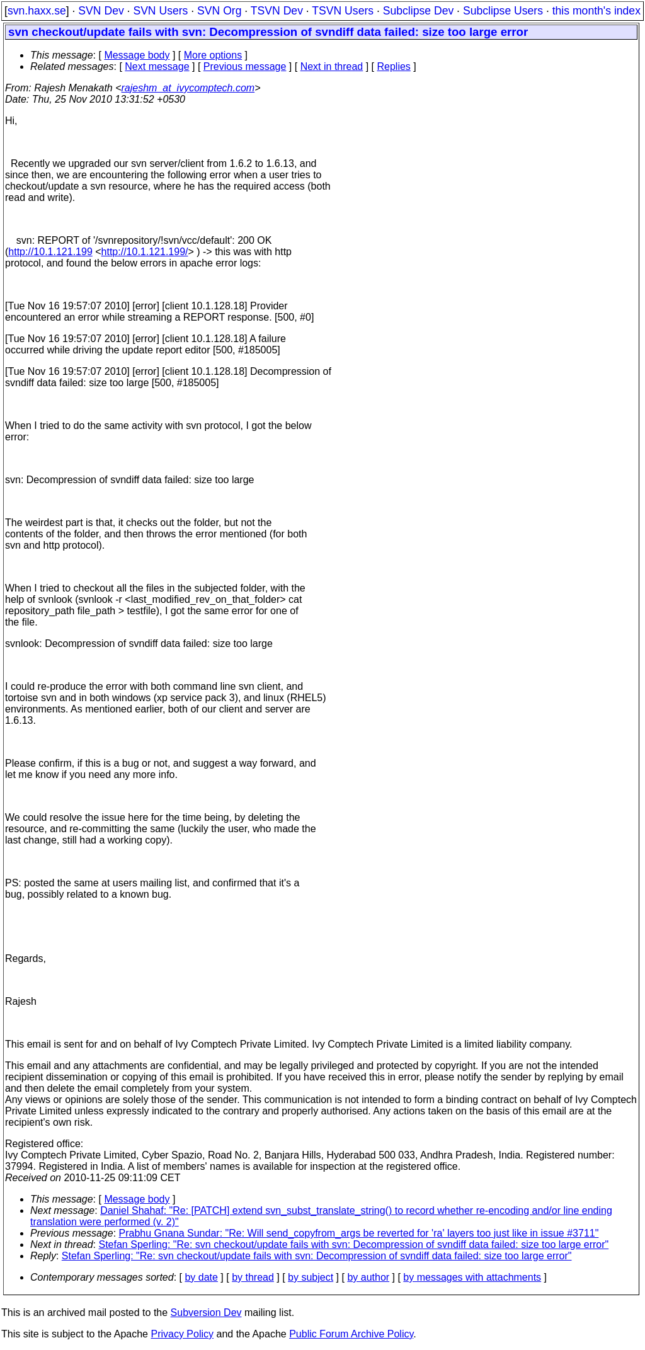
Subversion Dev (206, 1312)
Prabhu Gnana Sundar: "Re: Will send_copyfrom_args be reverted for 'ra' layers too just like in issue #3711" (359, 1233)
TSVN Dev (277, 10)
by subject (310, 1277)
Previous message (245, 66)
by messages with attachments (472, 1277)
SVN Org (219, 10)
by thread (253, 1277)
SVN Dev (100, 10)
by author (368, 1277)
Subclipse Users (503, 10)
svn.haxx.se (37, 10)
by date (201, 1277)
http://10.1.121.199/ (144, 251)
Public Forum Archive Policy (351, 1334)
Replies (394, 66)
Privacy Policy (182, 1334)
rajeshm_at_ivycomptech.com (188, 88)
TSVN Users (343, 10)
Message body (136, 55)
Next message (157, 66)
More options (213, 55)
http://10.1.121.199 (50, 251)
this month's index (596, 10)
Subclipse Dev (418, 10)
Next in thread (331, 66)
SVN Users (160, 10)
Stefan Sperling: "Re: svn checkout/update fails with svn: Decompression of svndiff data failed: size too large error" (354, 1244)
